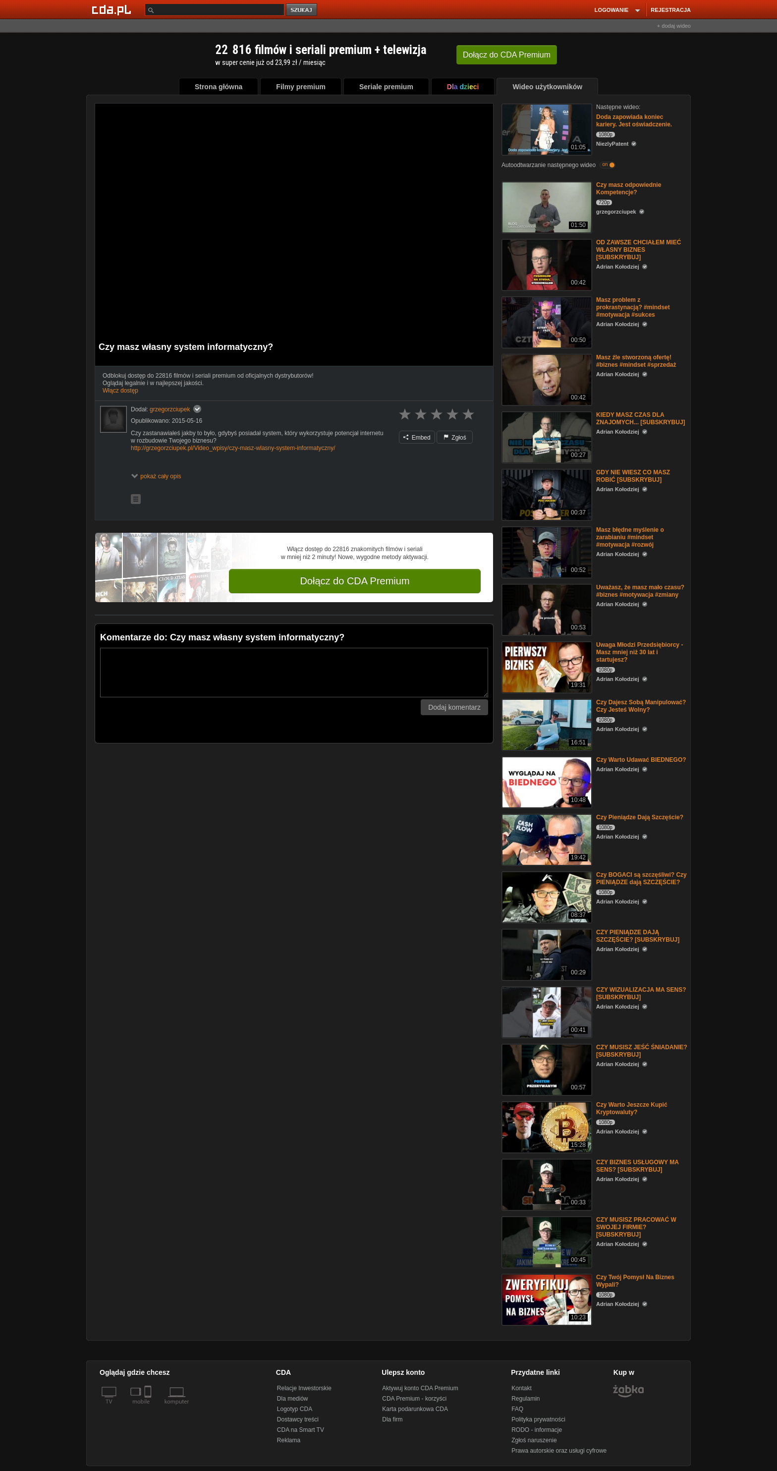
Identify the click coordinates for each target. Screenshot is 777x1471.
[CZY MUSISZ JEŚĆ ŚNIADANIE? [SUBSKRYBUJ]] (545, 1069)
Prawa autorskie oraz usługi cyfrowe (559, 1450)
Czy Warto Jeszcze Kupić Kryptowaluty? (631, 1108)
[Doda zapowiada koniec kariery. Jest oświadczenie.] (545, 129)
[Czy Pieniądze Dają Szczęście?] (545, 839)
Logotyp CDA (294, 1409)
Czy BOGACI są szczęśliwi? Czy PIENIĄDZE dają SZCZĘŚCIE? (641, 878)
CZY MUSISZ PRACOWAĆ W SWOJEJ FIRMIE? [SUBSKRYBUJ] (636, 1227)
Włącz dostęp (120, 390)
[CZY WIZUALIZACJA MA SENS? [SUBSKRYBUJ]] (545, 1011)
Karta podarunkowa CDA (415, 1409)
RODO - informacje (536, 1429)
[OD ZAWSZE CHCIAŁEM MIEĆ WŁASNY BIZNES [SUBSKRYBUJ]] (545, 264)
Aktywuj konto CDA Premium (420, 1388)
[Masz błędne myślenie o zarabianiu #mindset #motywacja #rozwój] (545, 551)
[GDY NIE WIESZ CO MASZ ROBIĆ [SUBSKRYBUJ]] (545, 494)
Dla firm (392, 1419)
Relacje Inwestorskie (304, 1388)
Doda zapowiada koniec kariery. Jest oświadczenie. (634, 120)
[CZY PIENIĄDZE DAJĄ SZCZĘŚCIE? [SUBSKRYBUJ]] (545, 954)
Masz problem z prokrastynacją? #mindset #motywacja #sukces (633, 307)
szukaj (302, 10)
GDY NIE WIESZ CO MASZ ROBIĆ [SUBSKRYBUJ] (633, 476)
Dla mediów (292, 1398)
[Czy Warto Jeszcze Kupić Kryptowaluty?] (545, 1126)
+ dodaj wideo (674, 26)
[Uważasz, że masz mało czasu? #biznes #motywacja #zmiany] (545, 609)
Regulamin (525, 1398)
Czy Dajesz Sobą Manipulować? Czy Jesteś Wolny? (641, 706)
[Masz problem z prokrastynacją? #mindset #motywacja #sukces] (545, 321)
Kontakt (521, 1388)
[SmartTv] (149, 1407)
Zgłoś (455, 437)
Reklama (288, 1440)
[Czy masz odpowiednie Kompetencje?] (545, 206)
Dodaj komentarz (454, 707)
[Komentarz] (294, 672)
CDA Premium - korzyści (414, 1398)
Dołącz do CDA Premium (354, 580)
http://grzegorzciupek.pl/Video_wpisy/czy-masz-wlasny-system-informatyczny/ (233, 448)
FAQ (517, 1409)
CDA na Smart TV (300, 1429)
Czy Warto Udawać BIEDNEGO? (641, 759)
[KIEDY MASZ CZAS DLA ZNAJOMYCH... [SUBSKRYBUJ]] (545, 436)
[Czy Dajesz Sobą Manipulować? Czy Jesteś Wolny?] (545, 724)
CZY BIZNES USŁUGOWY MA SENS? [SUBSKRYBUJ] (637, 1166)
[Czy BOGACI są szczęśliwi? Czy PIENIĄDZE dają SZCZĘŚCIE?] (545, 896)
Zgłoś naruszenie (533, 1440)
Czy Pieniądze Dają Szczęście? (639, 817)
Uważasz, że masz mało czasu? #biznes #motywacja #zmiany (640, 591)
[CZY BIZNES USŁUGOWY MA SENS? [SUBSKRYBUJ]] (545, 1184)
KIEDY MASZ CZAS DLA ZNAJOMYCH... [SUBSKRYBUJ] (640, 418)
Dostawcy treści (298, 1419)
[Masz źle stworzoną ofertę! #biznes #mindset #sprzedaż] (545, 379)
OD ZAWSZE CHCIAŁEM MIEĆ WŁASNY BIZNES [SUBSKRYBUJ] (638, 250)
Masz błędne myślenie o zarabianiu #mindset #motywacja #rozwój (630, 537)
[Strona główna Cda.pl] (113, 9)
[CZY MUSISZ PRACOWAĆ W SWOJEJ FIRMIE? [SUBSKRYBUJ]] (545, 1241)
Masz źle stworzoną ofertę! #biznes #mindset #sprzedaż (636, 361)
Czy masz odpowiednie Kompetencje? (628, 188)
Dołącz (507, 55)
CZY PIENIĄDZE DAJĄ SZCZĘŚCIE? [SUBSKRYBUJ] (637, 936)
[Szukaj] (214, 9)
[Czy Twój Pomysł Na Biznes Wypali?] (545, 1299)
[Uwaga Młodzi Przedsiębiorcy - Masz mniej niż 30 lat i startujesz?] (545, 666)
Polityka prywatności (538, 1419)
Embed (416, 437)
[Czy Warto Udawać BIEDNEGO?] (545, 781)
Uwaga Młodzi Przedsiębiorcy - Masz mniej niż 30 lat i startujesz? (639, 652)
